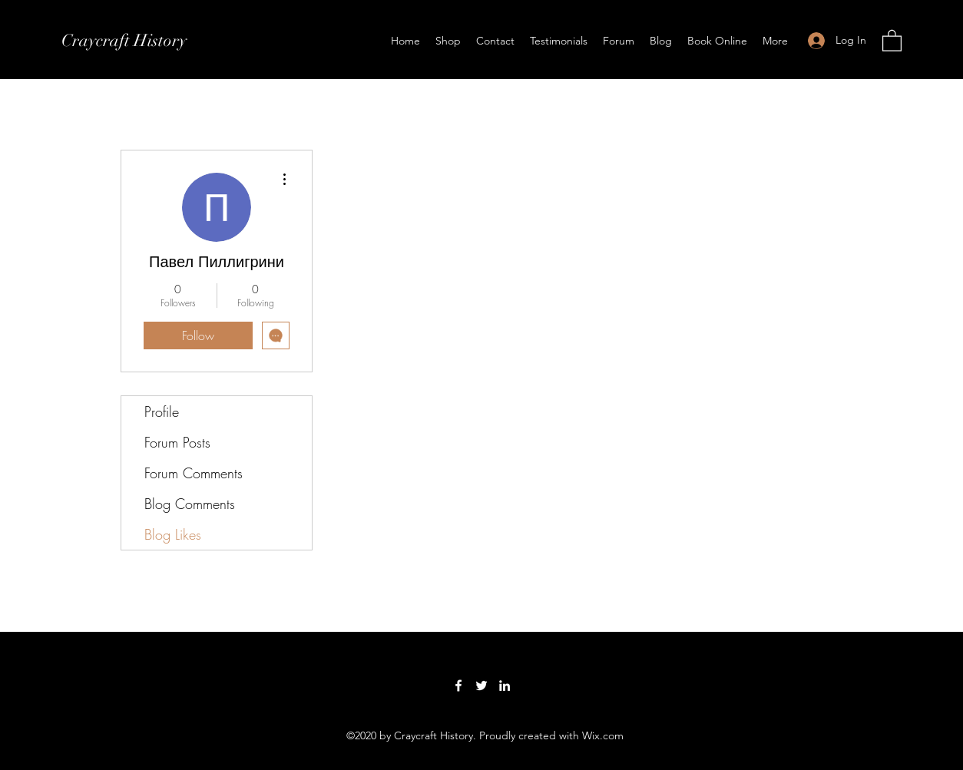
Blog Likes (172, 534)
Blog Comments (189, 503)
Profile (161, 411)
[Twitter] (481, 685)
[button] (892, 39)
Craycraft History (124, 40)
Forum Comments (193, 473)
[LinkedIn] (504, 685)
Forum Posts (177, 442)
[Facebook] (458, 685)
